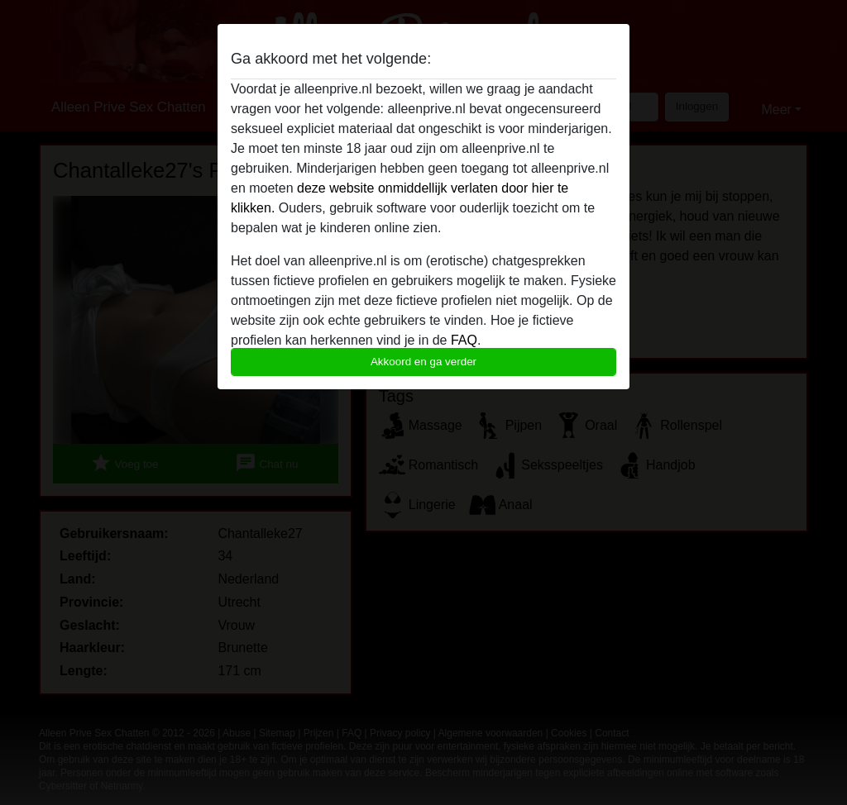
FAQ (464, 340)
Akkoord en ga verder (423, 361)
